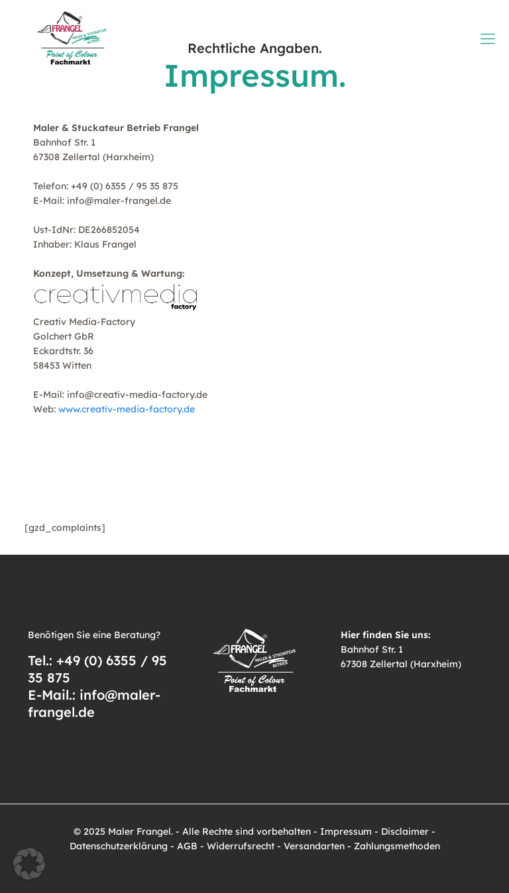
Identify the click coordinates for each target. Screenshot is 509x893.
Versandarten (314, 846)
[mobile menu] (488, 38)
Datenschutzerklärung (119, 846)
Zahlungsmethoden (397, 846)
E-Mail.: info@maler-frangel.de (94, 703)
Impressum (346, 831)
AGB (187, 846)
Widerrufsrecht (240, 846)
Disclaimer (405, 831)
